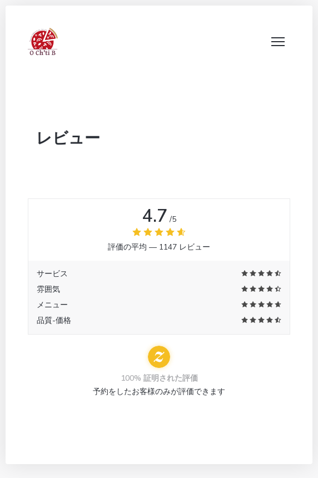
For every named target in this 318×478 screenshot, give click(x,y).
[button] (278, 41)
